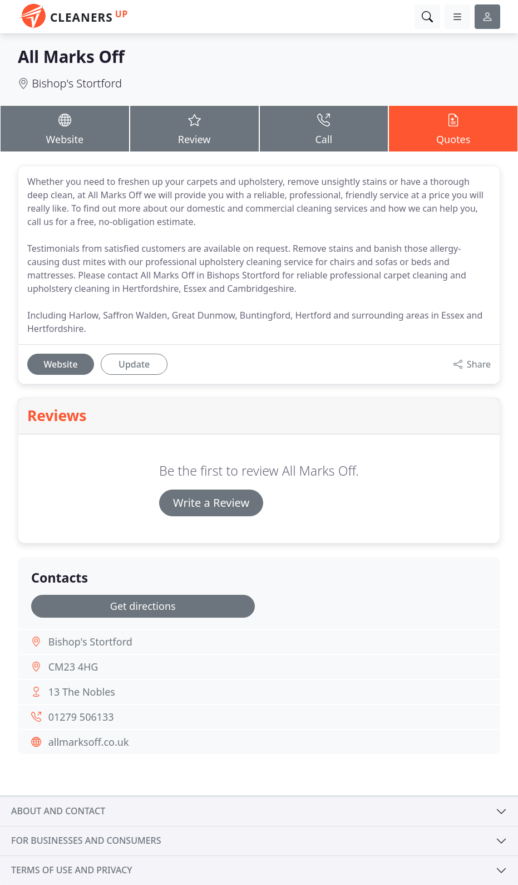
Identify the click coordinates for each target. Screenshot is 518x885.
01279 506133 (81, 716)
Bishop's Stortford (77, 83)
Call (324, 128)
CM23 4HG (73, 666)
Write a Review (211, 502)
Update (134, 364)
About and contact (58, 811)
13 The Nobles (81, 691)
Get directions (143, 606)
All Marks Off (71, 56)
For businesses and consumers (86, 840)
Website (64, 128)
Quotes (453, 128)
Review (194, 128)
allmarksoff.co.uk (88, 742)
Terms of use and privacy (71, 870)
